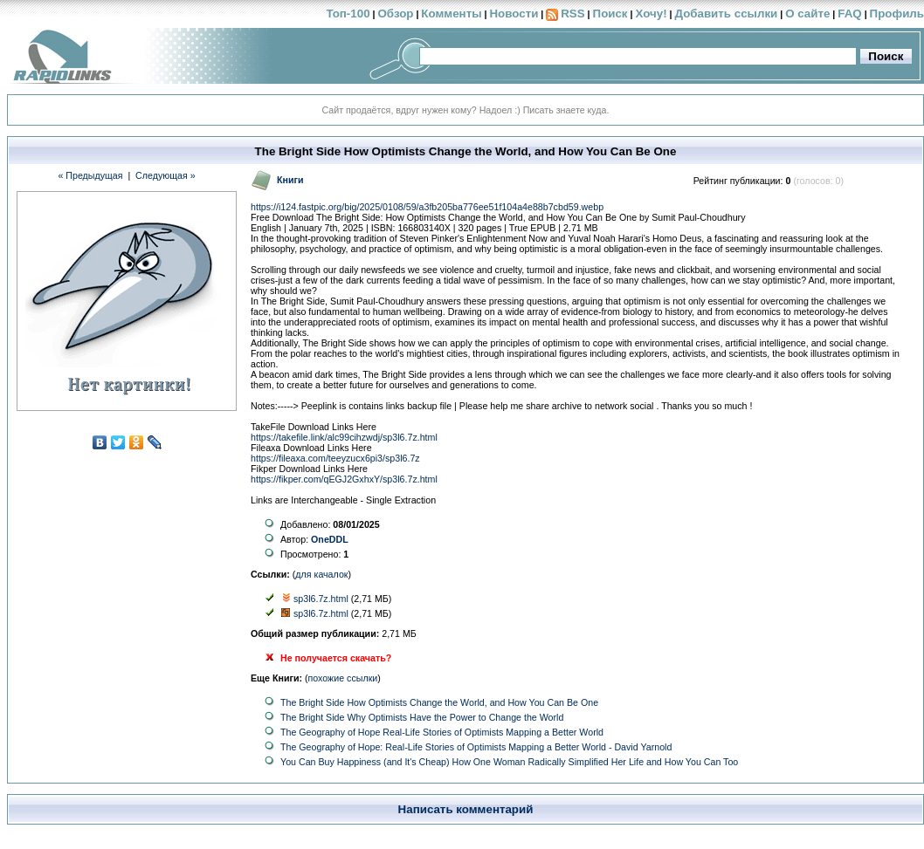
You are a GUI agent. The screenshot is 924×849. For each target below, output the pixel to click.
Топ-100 (347, 13)
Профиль (897, 13)
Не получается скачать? (335, 658)
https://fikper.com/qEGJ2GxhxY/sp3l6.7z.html (344, 479)
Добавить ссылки (725, 13)
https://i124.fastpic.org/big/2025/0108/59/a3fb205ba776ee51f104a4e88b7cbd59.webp (427, 207)
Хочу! (650, 13)
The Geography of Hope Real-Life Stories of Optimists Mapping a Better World (441, 732)
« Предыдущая (90, 175)
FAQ (849, 13)
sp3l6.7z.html (320, 598)
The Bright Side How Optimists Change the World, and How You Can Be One (439, 702)
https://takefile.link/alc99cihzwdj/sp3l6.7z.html (344, 437)
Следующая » (165, 175)
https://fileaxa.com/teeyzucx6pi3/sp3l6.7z (335, 458)
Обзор (395, 13)
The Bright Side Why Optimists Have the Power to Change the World (421, 717)
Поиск (610, 13)
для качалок (321, 574)
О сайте (807, 13)
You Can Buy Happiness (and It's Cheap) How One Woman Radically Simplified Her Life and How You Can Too (509, 762)
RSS (572, 13)
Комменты (451, 13)
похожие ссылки (343, 678)
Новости (513, 13)
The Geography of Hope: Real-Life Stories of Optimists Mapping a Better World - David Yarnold (476, 747)
